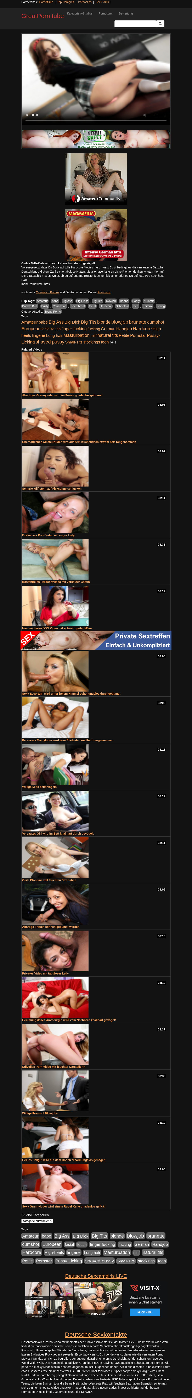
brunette (149, 301)
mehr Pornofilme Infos (35, 284)
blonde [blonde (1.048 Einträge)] (104, 322)
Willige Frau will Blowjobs (40, 1113)
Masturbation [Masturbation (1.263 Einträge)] (76, 335)
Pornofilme (46, 2)
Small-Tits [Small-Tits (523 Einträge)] (74, 342)
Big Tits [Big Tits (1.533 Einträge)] (88, 322)
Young (161, 306)
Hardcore (106, 306)
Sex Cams (102, 2)
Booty (136, 301)
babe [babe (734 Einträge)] (43, 322)
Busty (45, 306)
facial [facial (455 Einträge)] (45, 329)
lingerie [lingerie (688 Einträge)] (38, 335)
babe (55, 301)
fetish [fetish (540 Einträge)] (56, 329)
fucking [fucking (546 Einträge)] (93, 329)
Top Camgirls (65, 2)
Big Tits (97, 301)
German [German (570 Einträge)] (108, 328)
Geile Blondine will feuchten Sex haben (49, 880)
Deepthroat (77, 306)
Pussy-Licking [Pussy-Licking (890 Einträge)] (68, 1260)
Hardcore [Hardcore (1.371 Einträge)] (142, 328)
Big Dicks (82, 301)
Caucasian (59, 306)
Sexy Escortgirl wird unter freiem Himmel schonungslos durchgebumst (71, 693)
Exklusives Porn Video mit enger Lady (48, 535)
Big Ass (67, 301)
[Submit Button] (160, 23)
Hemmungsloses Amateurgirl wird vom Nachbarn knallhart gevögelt (69, 1020)
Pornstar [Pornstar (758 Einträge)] (138, 335)
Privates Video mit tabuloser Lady (45, 973)
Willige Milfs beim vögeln (39, 787)
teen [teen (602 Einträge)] (105, 342)
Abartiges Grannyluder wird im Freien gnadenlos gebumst (62, 395)
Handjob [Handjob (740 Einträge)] (124, 328)
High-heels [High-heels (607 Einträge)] (54, 1252)
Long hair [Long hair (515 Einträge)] (54, 335)
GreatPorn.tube (42, 15)
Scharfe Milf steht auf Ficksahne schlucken (51, 488)
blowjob (111, 301)
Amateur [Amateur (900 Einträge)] (29, 322)
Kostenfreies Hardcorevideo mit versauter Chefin (56, 582)
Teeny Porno (53, 311)
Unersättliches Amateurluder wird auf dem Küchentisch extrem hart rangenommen (79, 442)
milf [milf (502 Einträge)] (93, 335)
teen (135, 306)
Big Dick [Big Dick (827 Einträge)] (72, 322)
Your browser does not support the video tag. (96, 79)
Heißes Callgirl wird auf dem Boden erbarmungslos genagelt (63, 1160)
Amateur (42, 301)
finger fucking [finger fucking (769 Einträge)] (74, 328)
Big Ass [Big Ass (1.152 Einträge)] (56, 322)
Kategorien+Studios (79, 13)
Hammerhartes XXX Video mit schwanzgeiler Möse (57, 628)
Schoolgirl (122, 306)
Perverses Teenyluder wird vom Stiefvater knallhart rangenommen (67, 740)
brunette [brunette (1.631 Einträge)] (137, 322)
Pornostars (106, 13)
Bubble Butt (29, 306)
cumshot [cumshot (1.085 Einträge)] (155, 322)
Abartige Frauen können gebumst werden (50, 926)
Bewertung (126, 13)
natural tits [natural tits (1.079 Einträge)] (107, 335)
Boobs (124, 301)
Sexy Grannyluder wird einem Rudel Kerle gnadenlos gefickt (63, 1206)
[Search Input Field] (135, 23)
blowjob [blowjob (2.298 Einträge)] (119, 322)
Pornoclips (84, 2)
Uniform (147, 306)
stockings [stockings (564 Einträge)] (91, 342)
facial (92, 306)
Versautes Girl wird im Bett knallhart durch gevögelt (58, 833)
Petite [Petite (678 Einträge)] (124, 335)
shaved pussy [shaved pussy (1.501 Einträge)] (50, 342)
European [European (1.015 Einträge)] (31, 328)
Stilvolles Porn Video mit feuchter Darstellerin (53, 1066)
